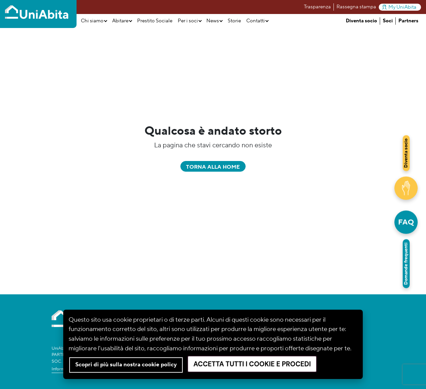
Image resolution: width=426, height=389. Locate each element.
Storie (234, 21)
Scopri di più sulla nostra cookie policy (126, 364)
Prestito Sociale (154, 21)
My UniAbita (399, 7)
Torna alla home (213, 167)
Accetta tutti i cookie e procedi (252, 364)
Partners (408, 21)
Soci (388, 21)
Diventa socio (361, 21)
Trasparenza (317, 7)
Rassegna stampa (356, 7)
